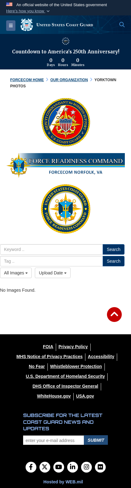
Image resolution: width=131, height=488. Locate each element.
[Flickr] (100, 467)
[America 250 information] (65, 41)
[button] (28, 11)
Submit (96, 440)
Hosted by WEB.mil (63, 481)
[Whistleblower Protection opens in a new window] (76, 366)
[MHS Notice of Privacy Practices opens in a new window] (49, 356)
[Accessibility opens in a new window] (101, 356)
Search (113, 249)
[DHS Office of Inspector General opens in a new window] (65, 386)
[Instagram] (86, 467)
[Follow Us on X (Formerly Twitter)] (44, 467)
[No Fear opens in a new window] (37, 366)
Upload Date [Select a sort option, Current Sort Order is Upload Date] (53, 272)
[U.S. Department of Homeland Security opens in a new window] (65, 376)
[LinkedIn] (72, 467)
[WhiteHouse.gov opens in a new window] (54, 396)
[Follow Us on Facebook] (31, 467)
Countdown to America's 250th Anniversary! (65, 52)
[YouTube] (58, 467)
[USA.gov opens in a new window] (85, 396)
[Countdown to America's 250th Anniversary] (65, 62)
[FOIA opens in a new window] (48, 346)
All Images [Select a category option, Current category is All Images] (16, 272)
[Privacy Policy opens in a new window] (73, 346)
